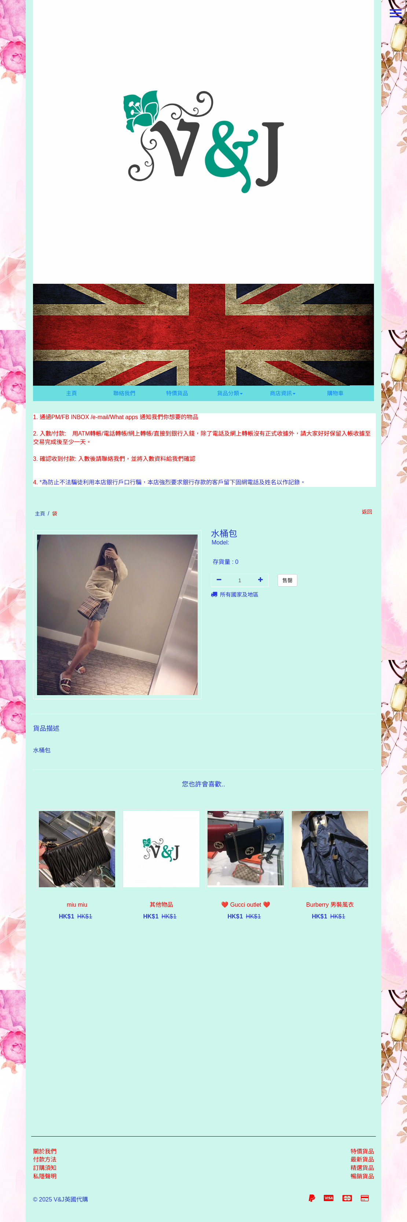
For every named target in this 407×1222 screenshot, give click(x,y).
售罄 (287, 580)
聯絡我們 (124, 393)
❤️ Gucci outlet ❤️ (245, 905)
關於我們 (44, 1151)
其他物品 (161, 905)
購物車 (335, 393)
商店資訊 (283, 393)
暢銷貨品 (362, 1176)
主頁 (71, 393)
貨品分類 (230, 393)
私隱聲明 (44, 1176)
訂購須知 (44, 1168)
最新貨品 (362, 1159)
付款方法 (44, 1159)
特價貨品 (177, 393)
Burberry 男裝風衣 (330, 905)
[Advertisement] (203, 1027)
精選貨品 (362, 1168)
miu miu (77, 905)
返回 (367, 512)
